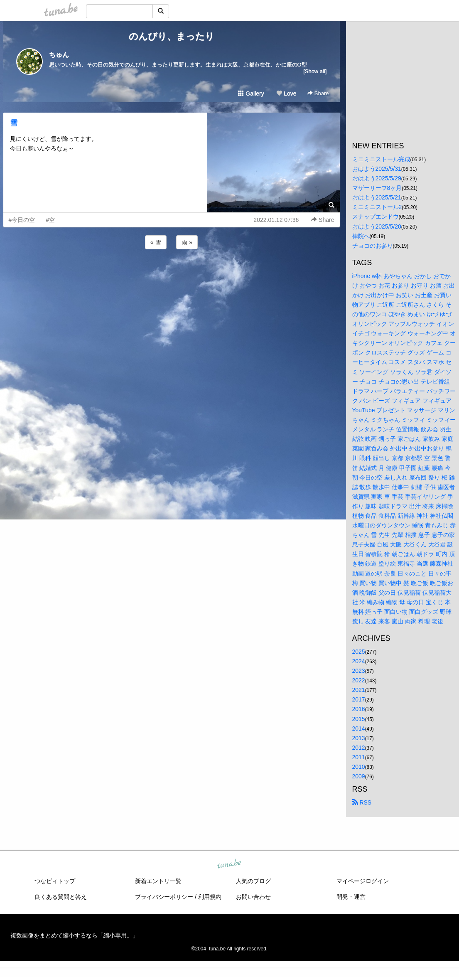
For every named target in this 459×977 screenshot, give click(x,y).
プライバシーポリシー (164, 896)
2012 (358, 747)
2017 (358, 699)
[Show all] (314, 71)
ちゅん (59, 54)
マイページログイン (362, 881)
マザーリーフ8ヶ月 (377, 188)
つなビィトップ (54, 881)
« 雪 (155, 242)
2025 (358, 651)
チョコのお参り (372, 245)
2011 (358, 757)
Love (286, 93)
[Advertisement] (171, 273)
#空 (50, 220)
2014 (358, 728)
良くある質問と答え (60, 896)
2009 (358, 776)
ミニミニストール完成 (381, 159)
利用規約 (209, 896)
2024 (358, 661)
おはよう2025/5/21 (376, 197)
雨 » (187, 242)
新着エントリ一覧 (158, 881)
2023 (358, 670)
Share (318, 93)
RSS (362, 802)
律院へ (361, 236)
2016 (358, 709)
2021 (358, 690)
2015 (358, 719)
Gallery (251, 93)
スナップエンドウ (375, 216)
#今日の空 (22, 220)
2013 (358, 738)
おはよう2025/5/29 (376, 178)
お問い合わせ (253, 896)
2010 (358, 766)
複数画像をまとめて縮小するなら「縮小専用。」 (74, 935)
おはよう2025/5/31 (376, 168)
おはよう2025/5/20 (376, 226)
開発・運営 (351, 896)
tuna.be (229, 864)
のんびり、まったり (171, 36)
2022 (358, 680)
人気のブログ (253, 881)
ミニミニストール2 (377, 207)
